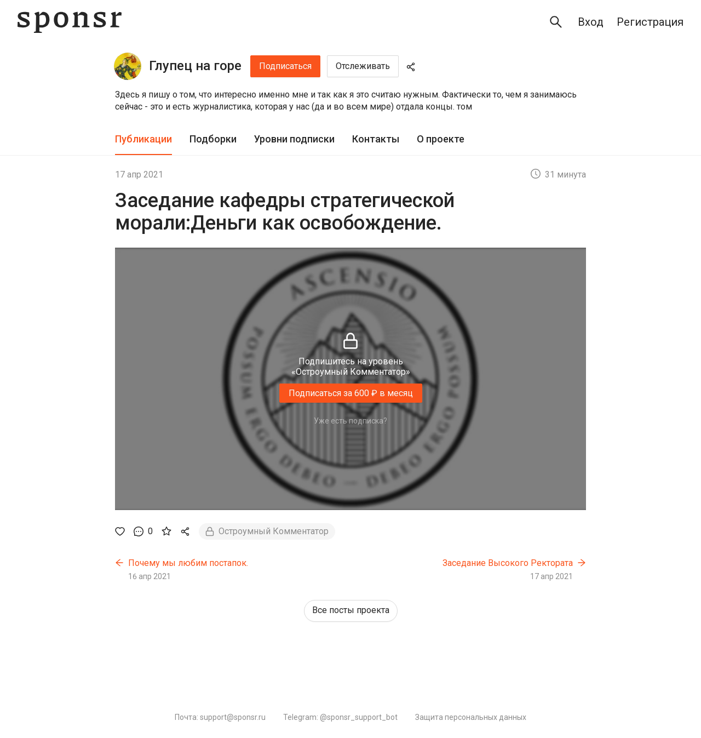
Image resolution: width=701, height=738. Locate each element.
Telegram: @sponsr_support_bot (340, 717)
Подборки (213, 139)
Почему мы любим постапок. (188, 563)
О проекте (440, 139)
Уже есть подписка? (350, 420)
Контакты (375, 139)
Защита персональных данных (470, 717)
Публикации (143, 139)
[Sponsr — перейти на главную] (70, 22)
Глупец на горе (195, 65)
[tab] (143, 139)
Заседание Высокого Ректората (508, 563)
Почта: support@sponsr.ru (220, 717)
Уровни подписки (294, 139)
